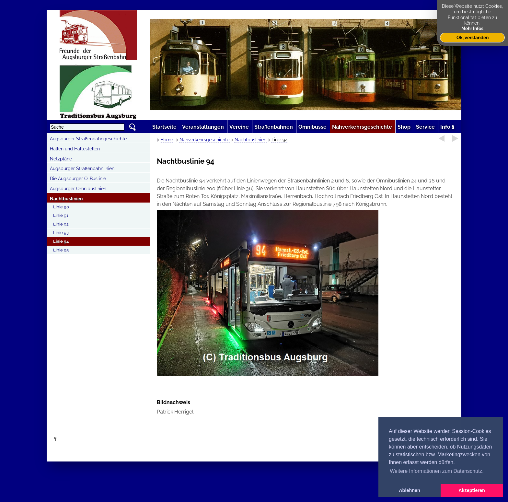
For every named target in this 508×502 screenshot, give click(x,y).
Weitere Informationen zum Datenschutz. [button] (437, 471)
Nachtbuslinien (66, 198)
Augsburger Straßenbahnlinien (82, 168)
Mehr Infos (472, 28)
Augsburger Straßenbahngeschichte (88, 138)
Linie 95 (61, 250)
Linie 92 (61, 224)
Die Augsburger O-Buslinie (78, 178)
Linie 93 (61, 232)
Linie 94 (61, 241)
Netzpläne (61, 158)
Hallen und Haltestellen (75, 148)
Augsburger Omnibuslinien (78, 188)
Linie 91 (60, 215)
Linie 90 (61, 206)
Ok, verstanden (472, 37)
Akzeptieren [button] (471, 490)
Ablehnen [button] (409, 490)
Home (166, 139)
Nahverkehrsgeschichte (204, 139)
